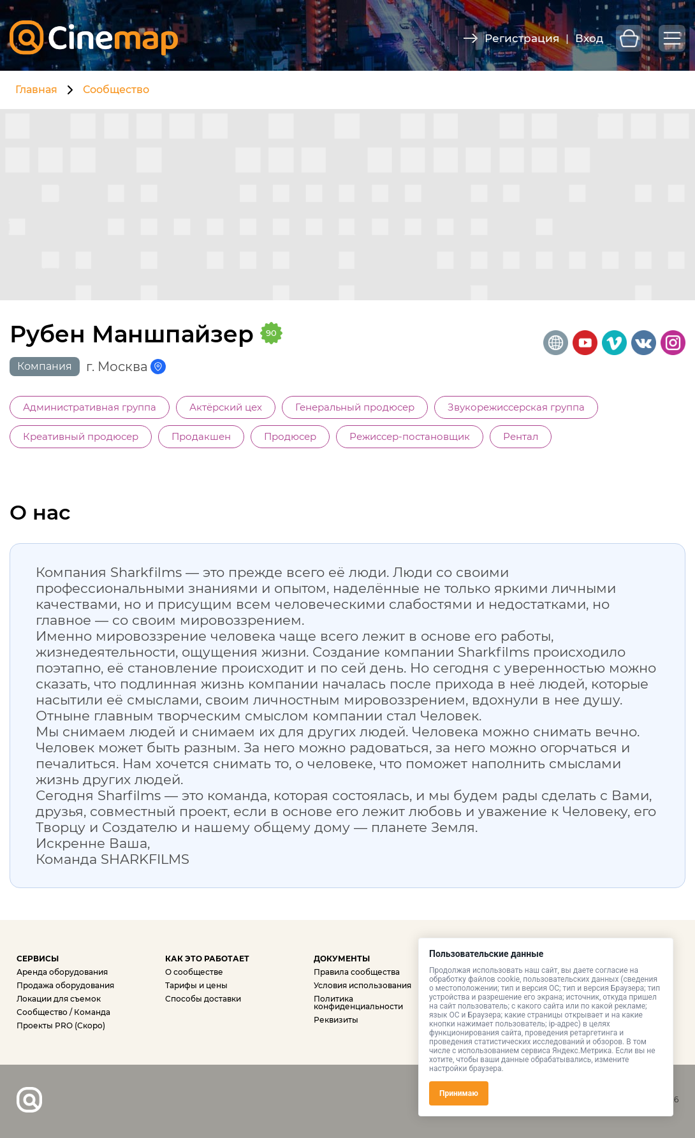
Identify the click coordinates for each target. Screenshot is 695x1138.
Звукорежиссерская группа (516, 407)
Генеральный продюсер (354, 407)
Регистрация (522, 38)
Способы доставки (203, 998)
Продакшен (201, 436)
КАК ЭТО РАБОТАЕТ (207, 958)
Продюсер (290, 436)
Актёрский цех (225, 407)
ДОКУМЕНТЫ (342, 958)
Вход (589, 38)
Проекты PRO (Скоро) (61, 1025)
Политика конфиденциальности (358, 1002)
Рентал (520, 436)
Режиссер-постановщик (409, 436)
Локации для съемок (59, 998)
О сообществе (194, 972)
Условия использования (362, 985)
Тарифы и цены (196, 985)
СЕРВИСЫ (38, 958)
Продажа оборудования (65, 985)
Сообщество (116, 90)
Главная (36, 90)
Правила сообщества (357, 972)
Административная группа (89, 407)
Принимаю (458, 1093)
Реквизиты (336, 1020)
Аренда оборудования (62, 972)
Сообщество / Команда (63, 1012)
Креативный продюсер (80, 436)
